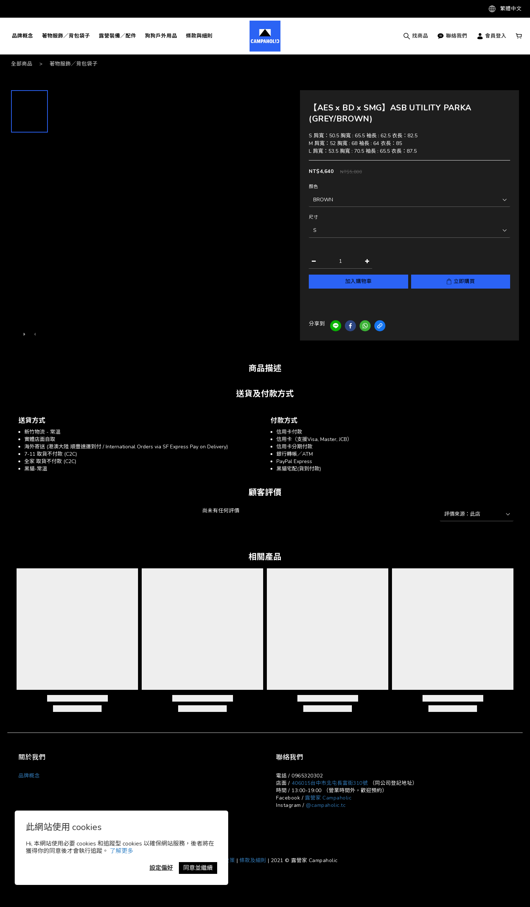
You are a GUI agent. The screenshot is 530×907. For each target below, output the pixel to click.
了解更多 (121, 851)
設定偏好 (161, 868)
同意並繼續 (198, 868)
